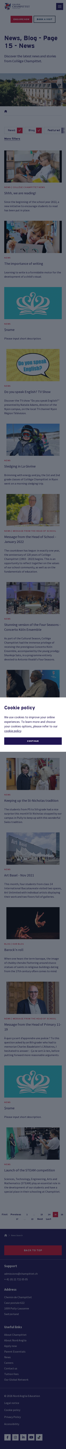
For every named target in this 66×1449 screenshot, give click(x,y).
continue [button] (33, 741)
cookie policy (12, 731)
